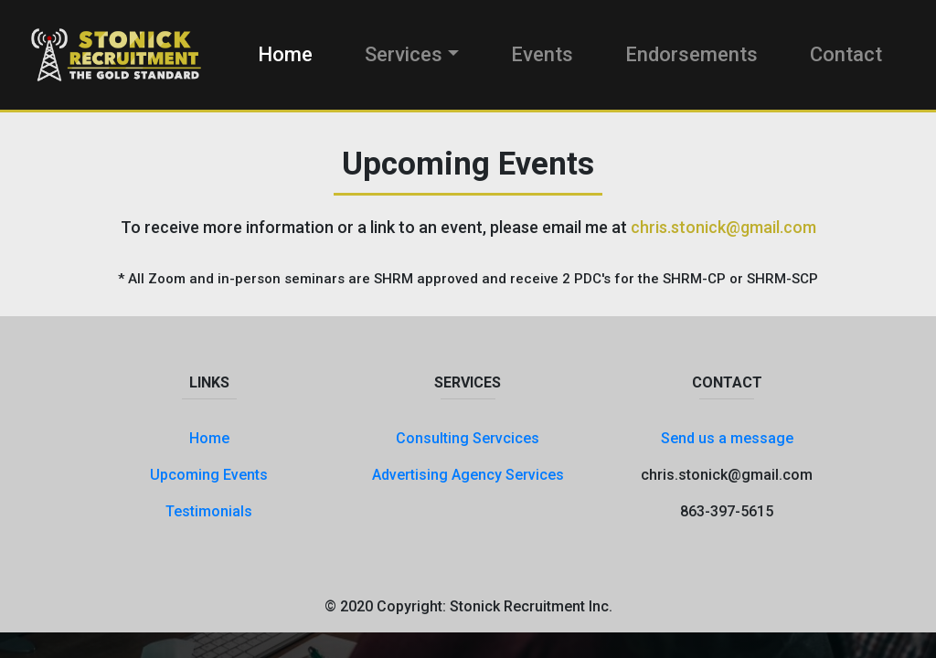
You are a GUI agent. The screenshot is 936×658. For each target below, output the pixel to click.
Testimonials (208, 511)
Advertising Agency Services (468, 474)
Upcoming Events (209, 474)
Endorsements (691, 54)
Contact (846, 54)
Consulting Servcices (467, 438)
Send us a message (727, 438)
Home (285, 54)
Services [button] (403, 54)
